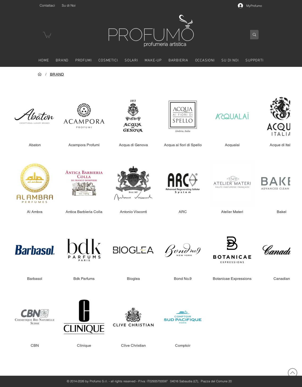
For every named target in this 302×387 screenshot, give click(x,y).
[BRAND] (57, 74)
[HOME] (39, 74)
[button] (47, 34)
